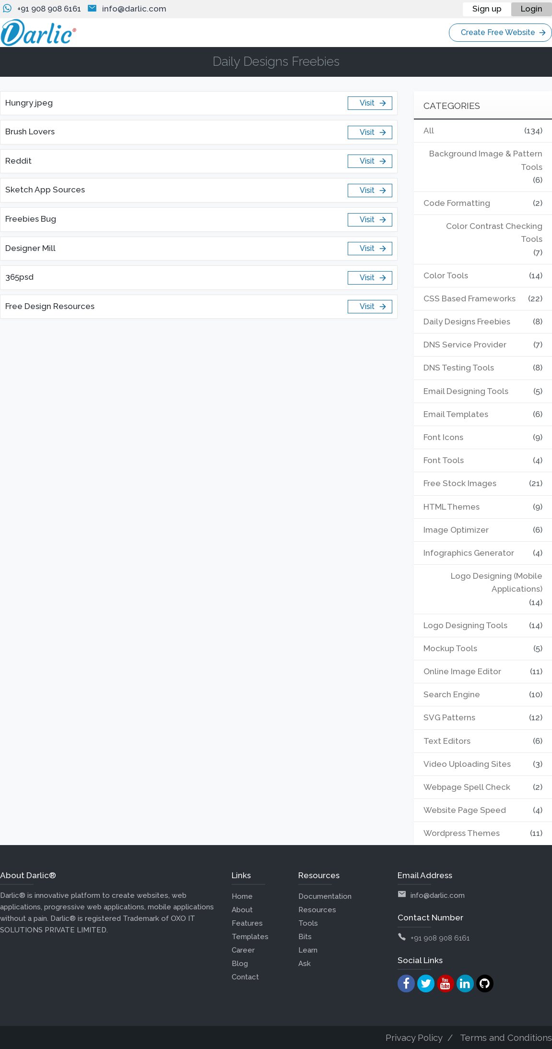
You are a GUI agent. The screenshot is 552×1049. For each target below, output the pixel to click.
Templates (250, 936)
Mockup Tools (450, 648)
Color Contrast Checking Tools (494, 232)
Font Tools (443, 460)
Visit (373, 103)
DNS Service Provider (464, 344)
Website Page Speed (465, 810)
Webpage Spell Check (467, 787)
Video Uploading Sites (467, 764)
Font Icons (443, 437)
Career (243, 950)
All (428, 130)
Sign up (487, 8)
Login (531, 8)
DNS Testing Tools (458, 367)
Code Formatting (456, 203)
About (242, 910)
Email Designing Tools (465, 391)
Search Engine (451, 694)
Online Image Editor (462, 671)
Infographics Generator (469, 553)
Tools (308, 923)
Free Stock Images (459, 483)
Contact (245, 977)
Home (242, 896)
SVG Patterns (449, 717)
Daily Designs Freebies (467, 321)
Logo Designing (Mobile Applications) (496, 582)
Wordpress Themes (461, 833)
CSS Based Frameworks (469, 298)
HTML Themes (451, 507)
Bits (305, 936)
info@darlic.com (134, 8)
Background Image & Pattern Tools (485, 160)
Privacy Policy (414, 1037)
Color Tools (445, 275)
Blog (240, 963)
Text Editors (446, 741)
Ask (304, 963)
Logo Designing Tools (465, 625)
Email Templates (456, 414)
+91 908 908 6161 (49, 8)
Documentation (325, 896)
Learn (307, 950)
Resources (317, 910)
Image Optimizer (456, 530)
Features (247, 923)
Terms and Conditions (506, 1037)
